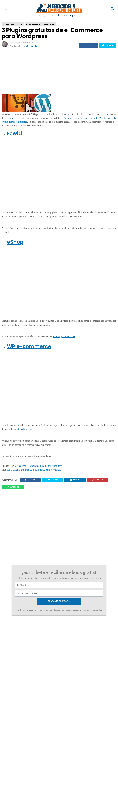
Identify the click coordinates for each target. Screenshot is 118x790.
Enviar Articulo (81, 774)
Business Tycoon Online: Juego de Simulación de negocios (91, 628)
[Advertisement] (59, 72)
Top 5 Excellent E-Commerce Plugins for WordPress (36, 466)
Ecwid (14, 133)
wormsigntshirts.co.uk (64, 336)
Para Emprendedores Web (40, 24)
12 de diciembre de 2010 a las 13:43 (38, 644)
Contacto (48, 774)
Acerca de (34, 774)
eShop (15, 242)
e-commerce (11, 118)
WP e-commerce (29, 346)
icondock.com (25, 429)
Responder (16, 655)
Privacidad (63, 774)
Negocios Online (12, 24)
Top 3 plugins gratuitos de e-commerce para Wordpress (33, 469)
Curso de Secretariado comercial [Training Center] (26, 628)
